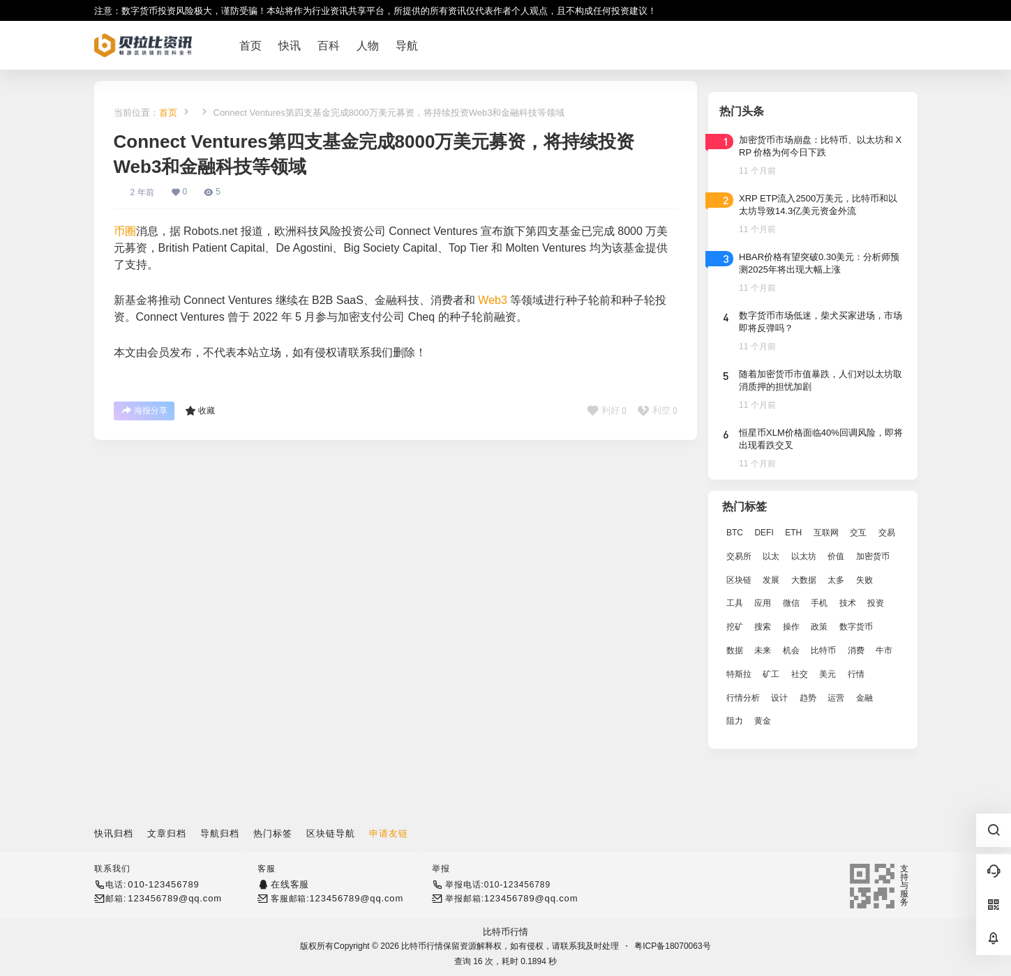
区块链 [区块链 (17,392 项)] (738, 580)
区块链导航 (330, 833)
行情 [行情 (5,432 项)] (855, 674)
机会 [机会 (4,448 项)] (790, 650)
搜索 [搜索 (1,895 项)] (762, 627)
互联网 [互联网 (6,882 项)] (825, 532)
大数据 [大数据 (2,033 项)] (803, 580)
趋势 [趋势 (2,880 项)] (807, 698)
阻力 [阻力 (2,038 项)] (734, 721)
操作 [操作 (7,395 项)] (790, 627)
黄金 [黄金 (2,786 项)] (762, 721)
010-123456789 (163, 884)
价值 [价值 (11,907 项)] (835, 556)
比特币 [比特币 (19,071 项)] (823, 650)
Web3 (492, 300)
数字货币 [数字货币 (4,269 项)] (855, 627)
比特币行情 (505, 932)
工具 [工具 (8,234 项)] (734, 603)
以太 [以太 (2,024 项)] (771, 556)
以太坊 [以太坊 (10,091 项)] (803, 556)
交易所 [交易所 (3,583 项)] (738, 556)
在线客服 (290, 884)
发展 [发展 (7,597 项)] (771, 580)
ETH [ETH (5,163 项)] (793, 532)
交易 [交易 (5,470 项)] (886, 532)
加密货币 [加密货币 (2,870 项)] (872, 556)
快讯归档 (113, 833)
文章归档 (166, 833)
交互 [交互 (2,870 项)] (858, 532)
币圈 (125, 231)
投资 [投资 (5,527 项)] (875, 603)
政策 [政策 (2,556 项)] (819, 627)
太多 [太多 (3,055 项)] (835, 580)
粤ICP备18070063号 (672, 946)
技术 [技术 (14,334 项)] (847, 603)
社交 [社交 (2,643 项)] (799, 674)
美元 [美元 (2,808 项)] (827, 674)
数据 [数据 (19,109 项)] (734, 650)
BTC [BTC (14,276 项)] (734, 532)
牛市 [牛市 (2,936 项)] (884, 650)
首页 (168, 112)
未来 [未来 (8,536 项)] (762, 650)
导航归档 (219, 833)
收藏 (200, 410)
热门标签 (272, 833)
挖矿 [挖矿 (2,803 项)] (734, 627)
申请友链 (388, 833)
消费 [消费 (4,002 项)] (855, 650)
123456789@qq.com (175, 898)
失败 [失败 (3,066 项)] (863, 580)
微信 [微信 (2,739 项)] (790, 603)
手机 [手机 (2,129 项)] (819, 603)
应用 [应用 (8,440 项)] (762, 603)
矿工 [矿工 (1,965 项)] (771, 674)
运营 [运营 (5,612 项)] (835, 698)
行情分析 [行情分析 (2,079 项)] (743, 698)
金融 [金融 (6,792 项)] (863, 698)
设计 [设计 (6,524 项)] (779, 698)
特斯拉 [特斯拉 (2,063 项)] (738, 674)
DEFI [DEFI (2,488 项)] (763, 532)
